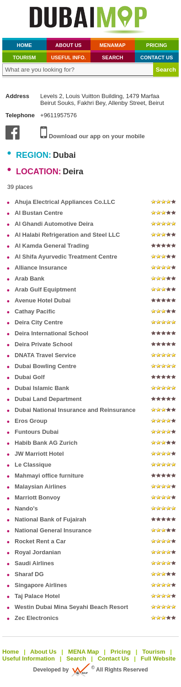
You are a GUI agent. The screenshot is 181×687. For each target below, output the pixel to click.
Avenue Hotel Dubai (42, 300)
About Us (68, 45)
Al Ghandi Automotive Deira (54, 223)
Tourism (24, 57)
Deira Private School (43, 344)
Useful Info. (68, 57)
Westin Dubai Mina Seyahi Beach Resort (71, 607)
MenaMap (113, 45)
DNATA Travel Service (45, 355)
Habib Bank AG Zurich (46, 442)
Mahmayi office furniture (49, 475)
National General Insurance (53, 530)
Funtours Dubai (37, 431)
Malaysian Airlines (40, 486)
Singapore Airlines (41, 585)
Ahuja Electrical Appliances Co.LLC (65, 201)
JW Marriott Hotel (39, 453)
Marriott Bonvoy (37, 497)
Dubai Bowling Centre (45, 366)
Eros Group (31, 420)
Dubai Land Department (48, 399)
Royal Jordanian (38, 552)
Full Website (158, 658)
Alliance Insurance (41, 267)
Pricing (156, 45)
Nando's (26, 508)
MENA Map (83, 651)
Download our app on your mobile (92, 136)
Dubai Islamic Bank (42, 388)
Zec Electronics (37, 617)
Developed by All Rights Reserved (90, 669)
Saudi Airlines (34, 563)
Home (24, 45)
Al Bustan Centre (39, 212)
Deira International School (51, 333)
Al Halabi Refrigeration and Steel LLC (67, 234)
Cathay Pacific (35, 311)
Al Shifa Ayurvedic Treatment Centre (66, 256)
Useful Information (28, 658)
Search (112, 57)
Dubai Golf (30, 377)
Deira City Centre (39, 322)
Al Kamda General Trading (52, 245)
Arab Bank (29, 278)
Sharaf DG (29, 574)
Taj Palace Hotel (37, 596)
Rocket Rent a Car (40, 541)
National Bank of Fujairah (50, 519)
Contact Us (156, 57)
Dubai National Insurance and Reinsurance (75, 409)
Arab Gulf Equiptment (45, 289)
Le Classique (33, 464)
